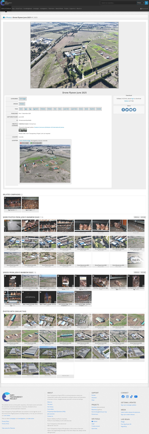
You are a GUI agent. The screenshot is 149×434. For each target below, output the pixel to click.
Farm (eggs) (23, 99)
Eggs (26, 109)
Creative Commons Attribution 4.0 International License (49, 127)
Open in (24, 143)
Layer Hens (74, 109)
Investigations (43, 8)
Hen (55, 109)
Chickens (22, 104)
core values (7, 410)
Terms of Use (5, 418)
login (132, 98)
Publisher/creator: (24, 124)
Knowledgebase (27, 8)
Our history (50, 401)
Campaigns (36, 8)
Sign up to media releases (128, 409)
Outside (99, 109)
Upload (143, 212)
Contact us (50, 411)
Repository (97, 404)
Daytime (92, 109)
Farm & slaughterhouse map (99, 407)
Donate (94, 390)
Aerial (86, 109)
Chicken (49, 109)
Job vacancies (51, 409)
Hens (59, 109)
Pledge (123, 416)
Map (13, 8)
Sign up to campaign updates (128, 400)
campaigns (13, 413)
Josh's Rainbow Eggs (25, 140)
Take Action (51, 8)
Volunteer (94, 392)
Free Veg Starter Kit (126, 419)
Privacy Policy (5, 416)
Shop (93, 395)
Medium (126, 101)
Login (93, 418)
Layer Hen (66, 109)
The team (49, 399)
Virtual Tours (19, 8)
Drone (81, 109)
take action (31, 413)
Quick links (94, 423)
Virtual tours (95, 409)
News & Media (59, 8)
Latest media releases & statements (130, 407)
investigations (21, 413)
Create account (96, 421)
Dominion (98, 402)
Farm (21, 109)
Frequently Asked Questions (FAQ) (56, 406)
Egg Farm (35, 109)
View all (136, 212)
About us (49, 397)
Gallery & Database (6, 8)
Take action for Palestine (8, 423)
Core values (50, 404)
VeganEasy (124, 421)
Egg (30, 109)
